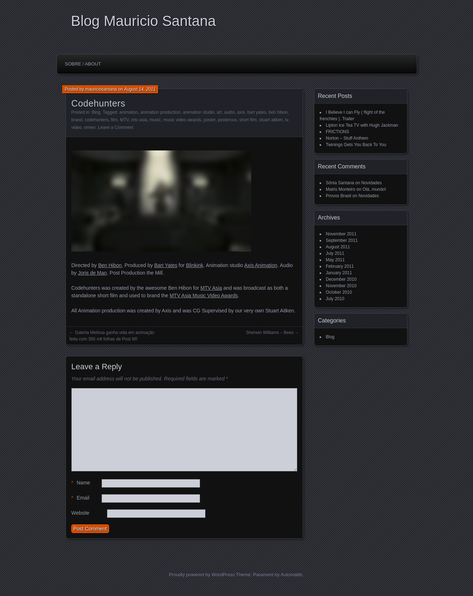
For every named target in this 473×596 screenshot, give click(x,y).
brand (76, 119)
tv (286, 119)
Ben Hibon (110, 265)
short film (248, 119)
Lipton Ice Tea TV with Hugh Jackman (362, 125)
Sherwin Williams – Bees (270, 332)
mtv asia (139, 119)
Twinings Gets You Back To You (356, 144)
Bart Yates (165, 265)
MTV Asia (211, 288)
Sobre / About (83, 64)
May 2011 (335, 259)
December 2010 (341, 279)
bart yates (256, 112)
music (155, 119)
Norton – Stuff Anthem (347, 138)
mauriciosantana (101, 89)
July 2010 (335, 298)
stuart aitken (271, 119)
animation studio (198, 112)
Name (80, 483)
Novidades (371, 182)
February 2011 (340, 266)
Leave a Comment (115, 127)
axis (241, 112)
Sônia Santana (340, 182)
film (114, 119)
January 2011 (339, 272)
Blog (96, 112)
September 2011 (342, 240)
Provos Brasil (338, 195)
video (76, 127)
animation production (160, 112)
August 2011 (338, 246)
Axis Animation (260, 265)
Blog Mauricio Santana (143, 21)
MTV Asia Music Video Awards (204, 295)
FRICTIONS (337, 131)
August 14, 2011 (140, 89)
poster (210, 119)
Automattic (292, 574)
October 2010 (339, 292)
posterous (227, 119)
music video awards (182, 119)
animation (128, 112)
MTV (124, 119)
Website (80, 513)
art (219, 112)
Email (80, 498)
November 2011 (341, 233)
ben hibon (278, 112)
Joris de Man (92, 273)
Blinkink (194, 265)
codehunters (96, 119)
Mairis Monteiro (340, 189)
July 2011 (335, 253)
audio (229, 112)
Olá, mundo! (374, 189)
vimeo (89, 127)
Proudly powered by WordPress (202, 574)
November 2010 (341, 285)
